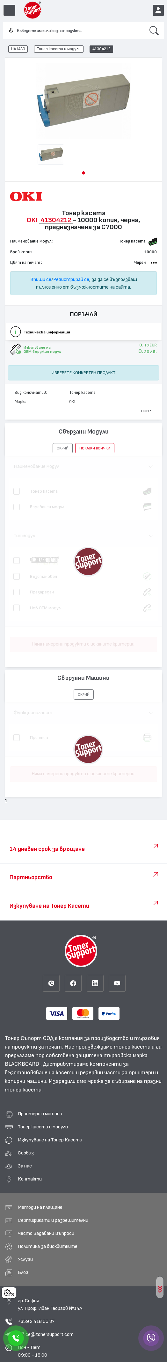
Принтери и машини (40, 1113)
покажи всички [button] (94, 448)
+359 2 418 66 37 (36, 1321)
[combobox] (73, 31)
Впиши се (40, 279)
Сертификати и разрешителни (53, 1220)
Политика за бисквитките (47, 1246)
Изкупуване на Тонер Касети (50, 1139)
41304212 (101, 49)
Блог (23, 1272)
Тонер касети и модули (59, 49)
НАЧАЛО (18, 49)
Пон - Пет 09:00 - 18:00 (32, 1351)
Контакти (30, 1178)
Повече (148, 411)
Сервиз (26, 1152)
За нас (25, 1165)
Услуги (25, 1259)
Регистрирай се (71, 279)
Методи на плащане (40, 1207)
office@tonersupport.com (46, 1334)
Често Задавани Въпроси (46, 1233)
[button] (83, 173)
